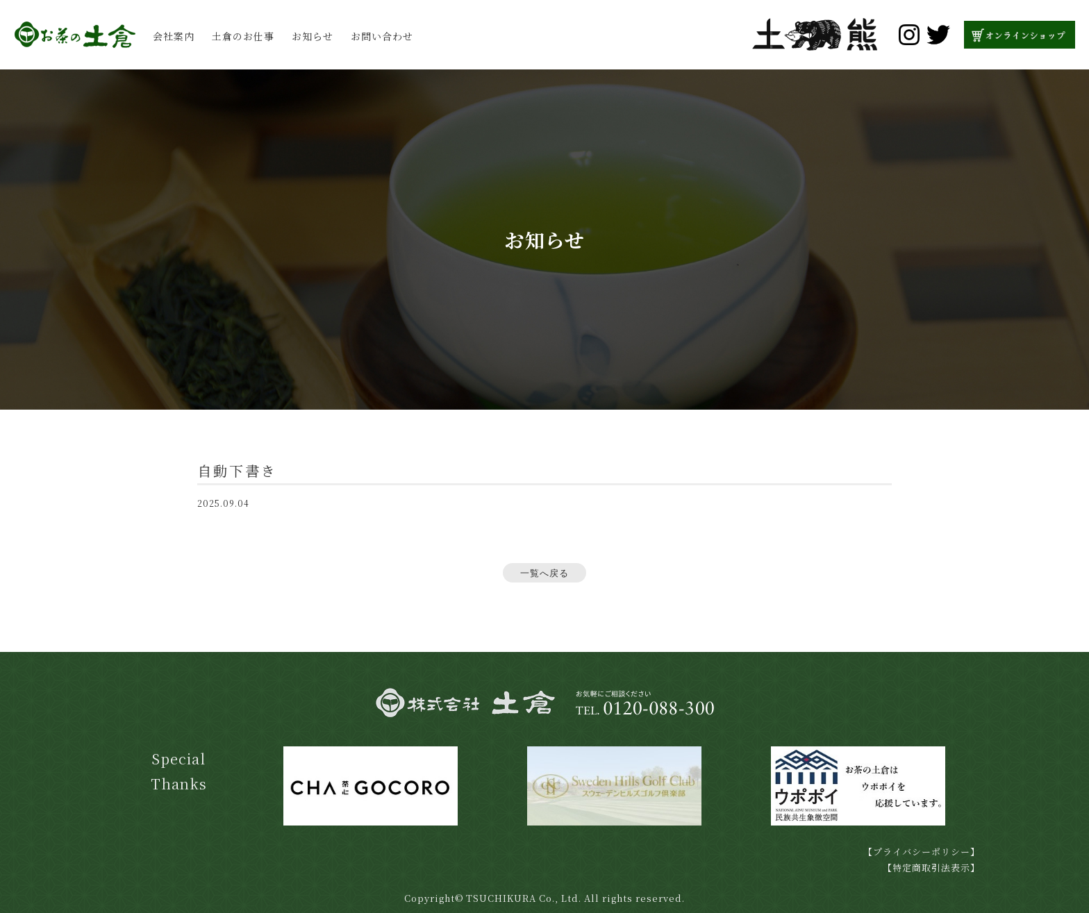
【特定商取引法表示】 (931, 867)
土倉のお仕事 (243, 36)
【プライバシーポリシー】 (921, 851)
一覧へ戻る (544, 573)
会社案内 (173, 36)
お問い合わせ (382, 36)
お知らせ (312, 36)
